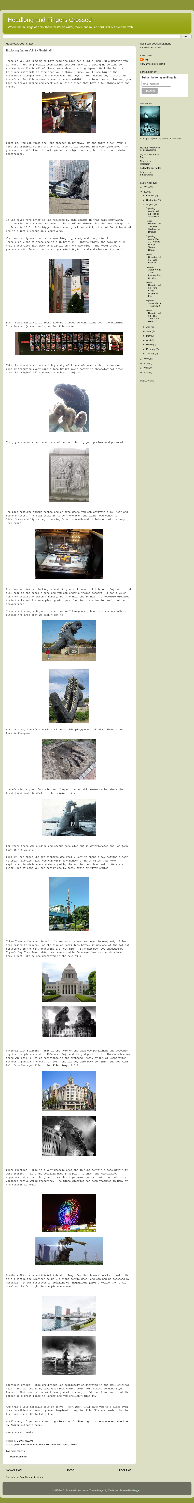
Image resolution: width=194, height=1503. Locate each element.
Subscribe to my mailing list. (160, 77)
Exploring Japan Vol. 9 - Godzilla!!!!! (153, 303)
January (150, 353)
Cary (145, 59)
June (149, 331)
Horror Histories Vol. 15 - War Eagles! (154, 258)
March (149, 344)
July (148, 327)
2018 (146, 191)
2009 (146, 368)
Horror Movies (30, 1444)
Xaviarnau (113, 1490)
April (148, 340)
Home (70, 1470)
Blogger (136, 1490)
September (152, 200)
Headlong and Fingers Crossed (50, 19)
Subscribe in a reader (151, 47)
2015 (146, 363)
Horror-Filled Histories (50, 1444)
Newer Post (14, 1470)
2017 (146, 359)
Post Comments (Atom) (32, 1477)
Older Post (124, 1470)
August (150, 204)
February (151, 349)
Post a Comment (18, 1456)
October (150, 195)
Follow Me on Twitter (150, 168)
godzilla (18, 1444)
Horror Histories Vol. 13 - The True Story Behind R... (154, 316)
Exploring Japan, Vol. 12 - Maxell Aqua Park (153, 212)
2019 (146, 187)
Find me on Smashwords (146, 173)
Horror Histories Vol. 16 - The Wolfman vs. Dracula (154, 226)
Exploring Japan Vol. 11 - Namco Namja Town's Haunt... (153, 243)
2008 (146, 372)
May (148, 336)
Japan (65, 1444)
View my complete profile (152, 64)
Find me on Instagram (145, 162)
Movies (73, 1444)
